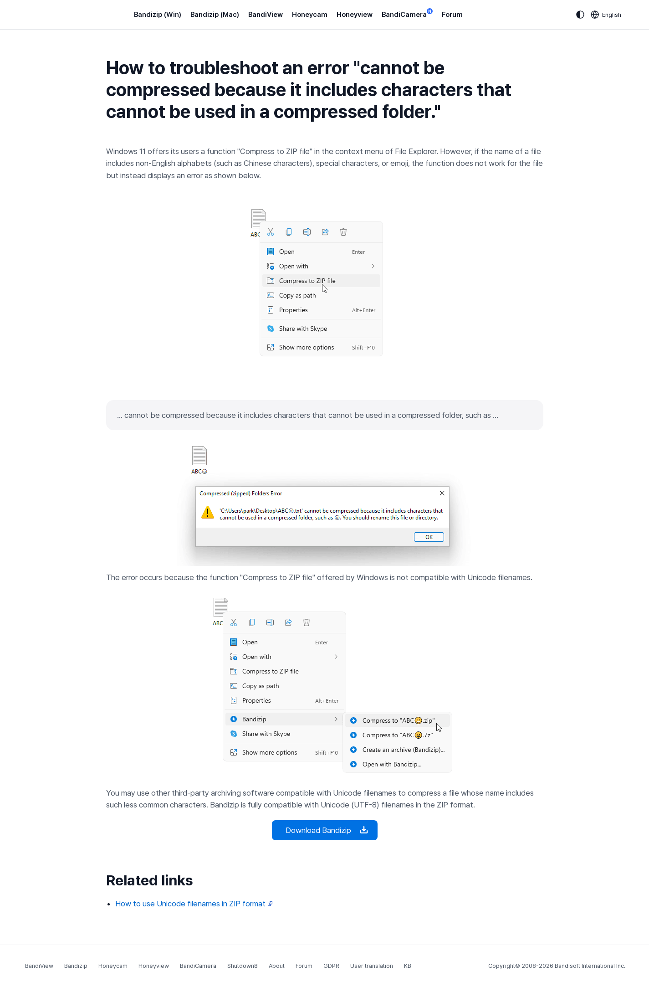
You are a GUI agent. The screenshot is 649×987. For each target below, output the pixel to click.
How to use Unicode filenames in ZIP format (194, 903)
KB (407, 965)
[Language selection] (606, 14)
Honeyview (355, 14)
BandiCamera (407, 14)
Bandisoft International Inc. (590, 965)
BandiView (265, 14)
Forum (452, 14)
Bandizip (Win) (157, 14)
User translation (371, 965)
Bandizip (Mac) (214, 14)
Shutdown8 (242, 965)
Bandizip (75, 965)
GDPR (331, 965)
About (277, 965)
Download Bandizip (324, 830)
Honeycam (309, 14)
